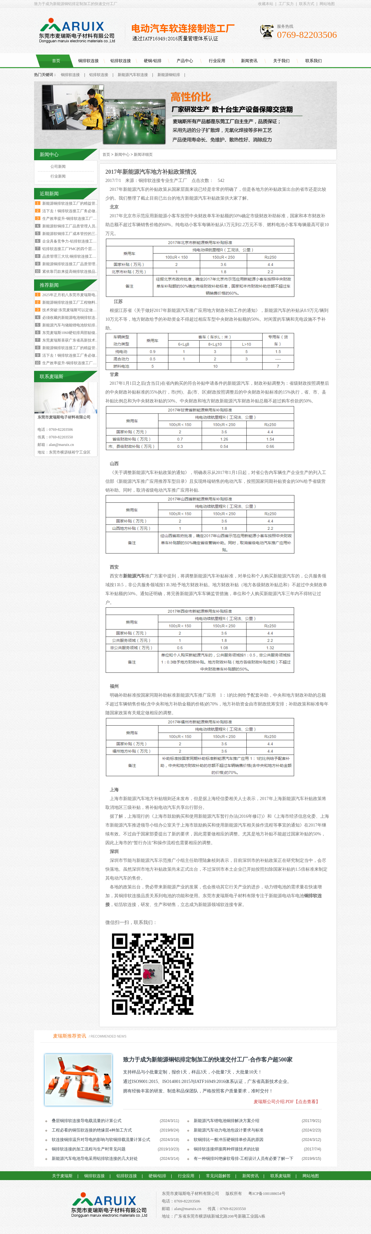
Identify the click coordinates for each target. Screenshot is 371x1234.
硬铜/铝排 (153, 60)
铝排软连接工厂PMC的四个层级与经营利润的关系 (84, 249)
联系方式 (306, 4)
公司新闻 (58, 166)
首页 (56, 60)
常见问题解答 (218, 1175)
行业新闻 (58, 176)
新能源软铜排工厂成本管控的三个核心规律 (78, 233)
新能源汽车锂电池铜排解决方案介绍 (226, 1120)
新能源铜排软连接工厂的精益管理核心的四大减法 (84, 203)
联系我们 (313, 60)
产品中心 (185, 60)
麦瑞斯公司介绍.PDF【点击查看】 (287, 1101)
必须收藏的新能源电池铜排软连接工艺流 (76, 317)
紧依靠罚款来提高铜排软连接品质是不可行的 (80, 271)
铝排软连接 (120, 60)
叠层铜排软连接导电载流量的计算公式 (86, 1120)
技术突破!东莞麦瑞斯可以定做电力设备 (75, 310)
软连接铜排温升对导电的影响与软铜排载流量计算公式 (101, 1139)
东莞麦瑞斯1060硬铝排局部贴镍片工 (72, 332)
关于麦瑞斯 (62, 1175)
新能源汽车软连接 (133, 75)
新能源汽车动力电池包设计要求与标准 (228, 1130)
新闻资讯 (249, 60)
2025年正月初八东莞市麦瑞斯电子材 (72, 295)
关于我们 (281, 60)
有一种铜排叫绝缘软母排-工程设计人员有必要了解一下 (243, 1158)
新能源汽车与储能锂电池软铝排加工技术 (76, 325)
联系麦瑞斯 (280, 1175)
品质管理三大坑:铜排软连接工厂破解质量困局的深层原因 (90, 256)
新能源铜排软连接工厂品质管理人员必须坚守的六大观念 (89, 264)
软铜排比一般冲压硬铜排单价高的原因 (228, 1139)
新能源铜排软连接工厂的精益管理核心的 (76, 348)
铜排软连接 (88, 60)
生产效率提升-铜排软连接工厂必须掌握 (75, 363)
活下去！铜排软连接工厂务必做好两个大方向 (80, 211)
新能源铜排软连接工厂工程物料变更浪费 (76, 302)
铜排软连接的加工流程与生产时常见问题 (89, 1149)
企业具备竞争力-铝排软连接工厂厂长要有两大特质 (84, 241)
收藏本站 (265, 4)
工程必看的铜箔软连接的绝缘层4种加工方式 (92, 1130)
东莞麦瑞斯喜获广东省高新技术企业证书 (76, 340)
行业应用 (217, 60)
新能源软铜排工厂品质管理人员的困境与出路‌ (80, 226)
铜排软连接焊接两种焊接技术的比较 (226, 1149)
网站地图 (327, 4)
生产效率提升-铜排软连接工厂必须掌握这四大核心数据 (88, 218)
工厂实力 (286, 4)
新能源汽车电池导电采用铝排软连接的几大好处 (95, 1158)
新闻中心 (122, 154)
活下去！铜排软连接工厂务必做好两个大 (76, 355)
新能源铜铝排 (168, 75)
